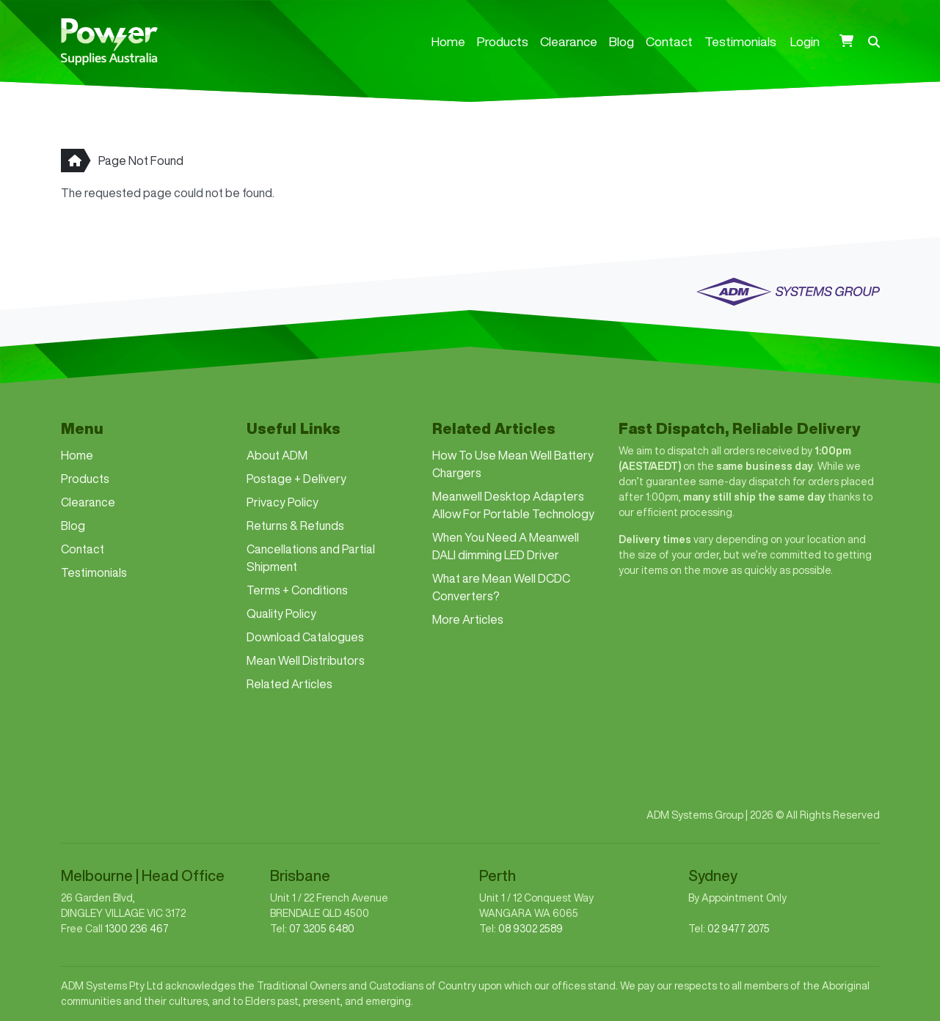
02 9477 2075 (738, 929)
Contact (669, 41)
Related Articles (289, 684)
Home (448, 41)
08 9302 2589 (530, 929)
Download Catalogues (305, 637)
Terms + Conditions (297, 590)
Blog (621, 41)
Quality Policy (281, 613)
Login (805, 41)
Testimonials (740, 41)
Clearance (568, 41)
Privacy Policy (282, 502)
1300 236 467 (137, 929)
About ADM (277, 455)
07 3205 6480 (321, 929)
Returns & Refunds (295, 525)
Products (502, 41)
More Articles (467, 619)
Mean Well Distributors (306, 660)
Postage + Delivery (296, 478)
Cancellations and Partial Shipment (311, 557)
